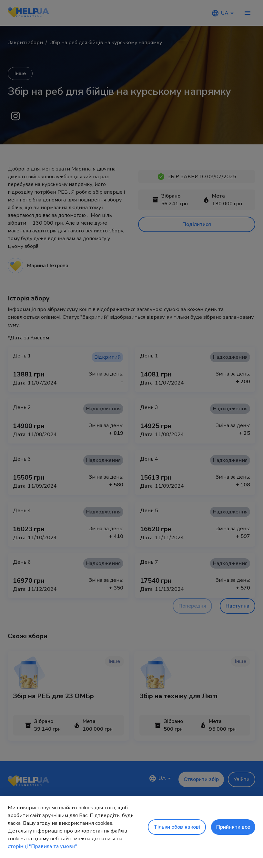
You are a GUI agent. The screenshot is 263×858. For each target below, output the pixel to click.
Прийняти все (233, 827)
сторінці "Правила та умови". (43, 846)
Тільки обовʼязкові (176, 827)
